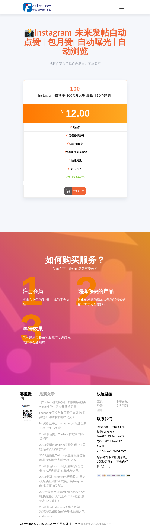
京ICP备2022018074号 (95, 524)
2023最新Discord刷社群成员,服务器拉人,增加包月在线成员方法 (61, 468)
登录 (100, 405)
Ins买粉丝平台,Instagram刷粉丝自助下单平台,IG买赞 (62, 425)
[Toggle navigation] (122, 7)
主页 (100, 401)
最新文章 (47, 394)
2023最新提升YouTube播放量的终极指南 (61, 436)
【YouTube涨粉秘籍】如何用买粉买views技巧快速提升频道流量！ (62, 404)
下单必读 (122, 401)
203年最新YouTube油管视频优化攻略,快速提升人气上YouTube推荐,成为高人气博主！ (62, 496)
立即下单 (79, 191)
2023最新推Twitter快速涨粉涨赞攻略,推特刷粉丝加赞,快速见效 (62, 457)
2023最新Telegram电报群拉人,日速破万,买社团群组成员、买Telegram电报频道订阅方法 (62, 481)
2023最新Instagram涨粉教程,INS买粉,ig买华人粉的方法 (62, 447)
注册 (100, 410)
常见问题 (122, 405)
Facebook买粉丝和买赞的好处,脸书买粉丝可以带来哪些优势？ (62, 415)
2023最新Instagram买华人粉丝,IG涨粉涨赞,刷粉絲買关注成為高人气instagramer (62, 511)
